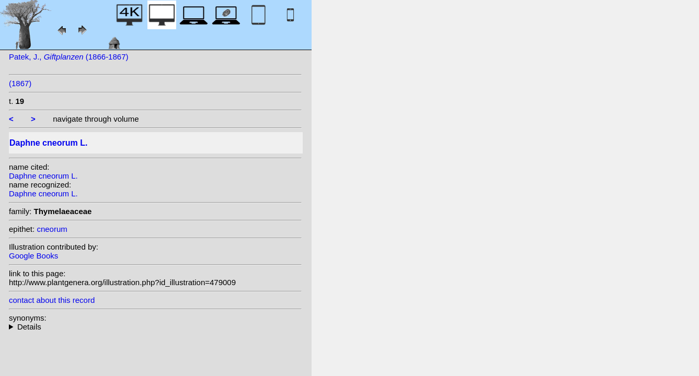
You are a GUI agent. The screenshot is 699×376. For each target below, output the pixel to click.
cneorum (52, 229)
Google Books (33, 255)
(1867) (20, 83)
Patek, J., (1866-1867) (69, 56)
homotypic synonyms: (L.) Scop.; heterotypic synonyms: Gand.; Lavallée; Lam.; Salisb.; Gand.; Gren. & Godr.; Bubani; (155, 326)
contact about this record (52, 300)
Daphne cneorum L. (43, 175)
